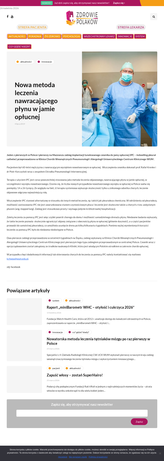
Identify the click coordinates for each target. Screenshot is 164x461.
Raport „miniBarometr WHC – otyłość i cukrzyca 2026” (90, 313)
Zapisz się (119, 2)
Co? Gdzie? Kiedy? (19, 46)
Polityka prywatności (98, 457)
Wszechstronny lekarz (99, 36)
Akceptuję (62, 457)
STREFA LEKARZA (131, 27)
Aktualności (17, 36)
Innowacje (125, 36)
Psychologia (71, 36)
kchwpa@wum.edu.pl (17, 258)
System (140, 36)
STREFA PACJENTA (32, 27)
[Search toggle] (153, 16)
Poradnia (35, 36)
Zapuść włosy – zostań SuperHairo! (75, 380)
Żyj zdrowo (52, 36)
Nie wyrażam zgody (78, 457)
